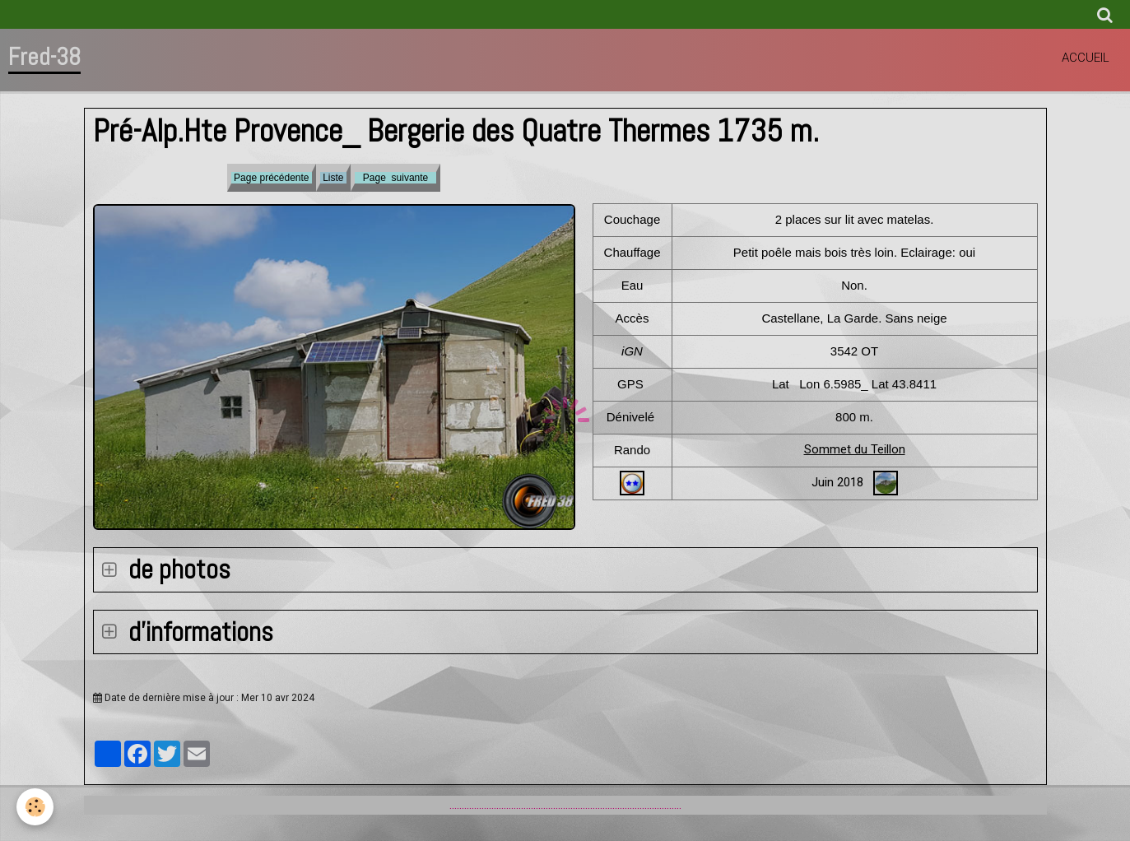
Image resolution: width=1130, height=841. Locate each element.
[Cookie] (34, 806)
